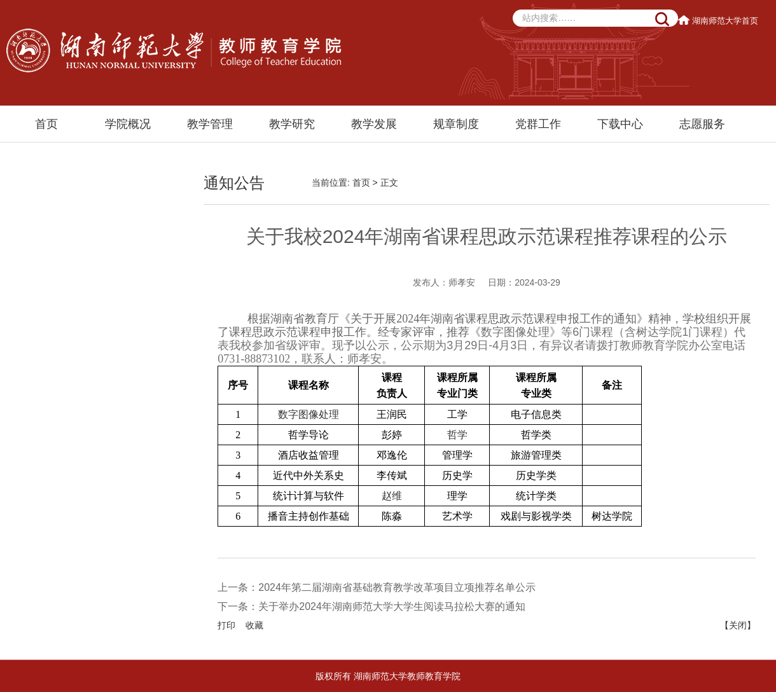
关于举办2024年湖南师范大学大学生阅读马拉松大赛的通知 (391, 606)
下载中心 (620, 124)
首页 (46, 124)
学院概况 (128, 124)
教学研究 (292, 124)
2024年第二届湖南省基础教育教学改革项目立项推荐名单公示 (397, 587)
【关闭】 (738, 625)
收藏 (254, 625)
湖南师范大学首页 (719, 20)
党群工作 (538, 124)
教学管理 (210, 124)
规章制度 (456, 124)
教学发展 (374, 124)
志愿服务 (702, 124)
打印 (226, 625)
